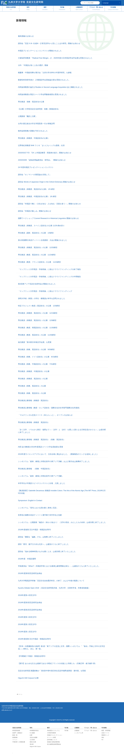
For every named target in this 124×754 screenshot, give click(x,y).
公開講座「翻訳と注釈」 (27, 116)
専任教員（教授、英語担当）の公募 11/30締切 (37, 335)
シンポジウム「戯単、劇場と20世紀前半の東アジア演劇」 (41, 476)
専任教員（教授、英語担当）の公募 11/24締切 (37, 255)
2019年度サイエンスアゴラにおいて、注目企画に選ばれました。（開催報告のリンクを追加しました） (58, 454)
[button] (82, 3)
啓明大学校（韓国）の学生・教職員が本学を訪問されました (41, 298)
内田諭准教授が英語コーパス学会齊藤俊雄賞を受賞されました (42, 94)
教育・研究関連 (106, 730)
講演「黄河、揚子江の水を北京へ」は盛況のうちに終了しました (43, 544)
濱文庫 (32, 744)
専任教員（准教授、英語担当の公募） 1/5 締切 (36, 189)
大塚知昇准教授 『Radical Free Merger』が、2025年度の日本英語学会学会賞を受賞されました (55, 58)
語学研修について (52, 739)
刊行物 (66, 730)
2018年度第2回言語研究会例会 (30, 610)
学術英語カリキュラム (53, 730)
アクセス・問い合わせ (90, 730)
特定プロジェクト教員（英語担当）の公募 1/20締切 (39, 306)
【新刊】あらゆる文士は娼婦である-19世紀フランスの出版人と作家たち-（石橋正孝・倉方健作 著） (57, 663)
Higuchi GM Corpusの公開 (28, 678)
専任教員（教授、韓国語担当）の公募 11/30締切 (37, 328)
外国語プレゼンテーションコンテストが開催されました (40, 51)
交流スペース (105, 733)
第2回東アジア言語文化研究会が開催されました (37, 284)
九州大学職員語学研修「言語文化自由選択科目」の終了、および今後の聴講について (51, 581)
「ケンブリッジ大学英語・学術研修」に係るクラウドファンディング (45, 291)
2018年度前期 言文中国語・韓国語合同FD (34, 639)
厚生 (103, 737)
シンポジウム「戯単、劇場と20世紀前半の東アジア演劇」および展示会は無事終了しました (54, 461)
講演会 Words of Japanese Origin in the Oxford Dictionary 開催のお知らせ (46, 182)
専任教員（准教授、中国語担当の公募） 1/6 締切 (37, 196)
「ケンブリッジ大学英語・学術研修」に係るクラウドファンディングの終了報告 (49, 269)
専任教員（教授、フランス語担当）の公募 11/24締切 (39, 262)
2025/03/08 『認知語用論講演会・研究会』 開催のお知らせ (42, 160)
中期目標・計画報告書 (18, 742)
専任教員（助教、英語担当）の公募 (32, 386)
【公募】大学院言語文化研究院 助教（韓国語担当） (39, 109)
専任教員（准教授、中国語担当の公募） (33, 138)
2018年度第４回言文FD (27, 595)
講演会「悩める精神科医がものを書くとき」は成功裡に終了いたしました (47, 551)
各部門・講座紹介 (17, 733)
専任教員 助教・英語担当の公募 (31, 102)
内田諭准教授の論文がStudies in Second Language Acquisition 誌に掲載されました (50, 87)
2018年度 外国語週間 (27, 559)
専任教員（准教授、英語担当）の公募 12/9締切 (37, 320)
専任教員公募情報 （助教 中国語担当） (34, 469)
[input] (90, 2)
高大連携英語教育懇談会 (54, 744)
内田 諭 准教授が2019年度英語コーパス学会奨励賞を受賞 (40, 447)
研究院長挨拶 (16, 730)
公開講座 (76, 730)
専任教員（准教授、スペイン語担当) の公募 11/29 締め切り (41, 226)
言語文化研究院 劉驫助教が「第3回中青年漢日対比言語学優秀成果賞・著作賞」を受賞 (52, 671)
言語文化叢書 (33, 737)
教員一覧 (14, 735)
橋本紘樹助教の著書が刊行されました (33, 131)
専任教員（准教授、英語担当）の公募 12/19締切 (37, 313)
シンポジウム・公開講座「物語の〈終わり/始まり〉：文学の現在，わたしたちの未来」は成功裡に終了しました (62, 522)
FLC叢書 (32, 733)
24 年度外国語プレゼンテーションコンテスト (36, 167)
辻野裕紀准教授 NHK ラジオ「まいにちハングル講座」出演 (41, 145)
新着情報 (14, 737)
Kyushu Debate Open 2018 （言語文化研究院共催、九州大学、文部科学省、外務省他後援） (54, 588)
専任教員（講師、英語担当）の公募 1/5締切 (36, 233)
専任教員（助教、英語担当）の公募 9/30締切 (36, 349)
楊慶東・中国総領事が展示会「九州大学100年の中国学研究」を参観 (44, 73)
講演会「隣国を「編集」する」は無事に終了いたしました (40, 537)
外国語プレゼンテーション (54, 735)
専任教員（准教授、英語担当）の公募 (33, 379)
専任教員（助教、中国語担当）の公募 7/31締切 (37, 364)
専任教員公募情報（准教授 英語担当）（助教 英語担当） (41, 440)
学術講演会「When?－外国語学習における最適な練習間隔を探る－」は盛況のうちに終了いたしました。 (59, 566)
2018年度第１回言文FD (27, 632)
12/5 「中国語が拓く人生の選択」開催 (33, 65)
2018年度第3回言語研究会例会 (30, 602)
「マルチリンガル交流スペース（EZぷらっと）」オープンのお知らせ (45, 415)
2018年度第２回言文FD (27, 624)
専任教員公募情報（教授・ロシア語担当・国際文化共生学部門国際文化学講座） (49, 408)
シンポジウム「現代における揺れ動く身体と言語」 (38, 508)
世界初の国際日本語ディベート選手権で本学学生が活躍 (40, 515)
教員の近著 (33, 742)
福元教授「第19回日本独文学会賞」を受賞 (34, 342)
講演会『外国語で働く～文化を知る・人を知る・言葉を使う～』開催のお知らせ (49, 204)
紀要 (31, 735)
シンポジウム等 (78, 733)
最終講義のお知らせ (26, 36)
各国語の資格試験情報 (53, 742)
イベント (14, 739)
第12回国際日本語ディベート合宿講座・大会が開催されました (42, 240)
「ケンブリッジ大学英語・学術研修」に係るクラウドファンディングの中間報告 (49, 277)
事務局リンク (105, 735)
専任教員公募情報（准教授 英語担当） (33, 422)
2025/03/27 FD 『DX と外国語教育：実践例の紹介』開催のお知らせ (44, 153)
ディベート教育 (51, 737)
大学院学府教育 (51, 733)
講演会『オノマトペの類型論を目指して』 (34, 175)
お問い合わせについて (7, 710)
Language (105, 3)
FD (102, 739)
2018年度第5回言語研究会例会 (30, 573)
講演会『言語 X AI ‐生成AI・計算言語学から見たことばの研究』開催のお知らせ (49, 43)
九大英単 (32, 739)
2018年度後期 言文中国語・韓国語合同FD (34, 530)
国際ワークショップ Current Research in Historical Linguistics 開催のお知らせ (48, 218)
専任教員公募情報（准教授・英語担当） (33, 400)
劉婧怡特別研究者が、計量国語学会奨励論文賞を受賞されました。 (44, 80)
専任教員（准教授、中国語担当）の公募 (33, 371)
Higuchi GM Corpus (35, 746)
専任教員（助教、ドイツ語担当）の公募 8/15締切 (38, 357)
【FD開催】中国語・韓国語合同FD (31, 656)
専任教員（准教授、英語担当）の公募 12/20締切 (37, 247)
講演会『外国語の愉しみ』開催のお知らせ (34, 211)
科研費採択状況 (34, 730)
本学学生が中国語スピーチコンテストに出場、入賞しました (41, 483)
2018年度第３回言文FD (27, 617)
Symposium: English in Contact (30, 500)
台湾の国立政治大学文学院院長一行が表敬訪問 (36, 124)
